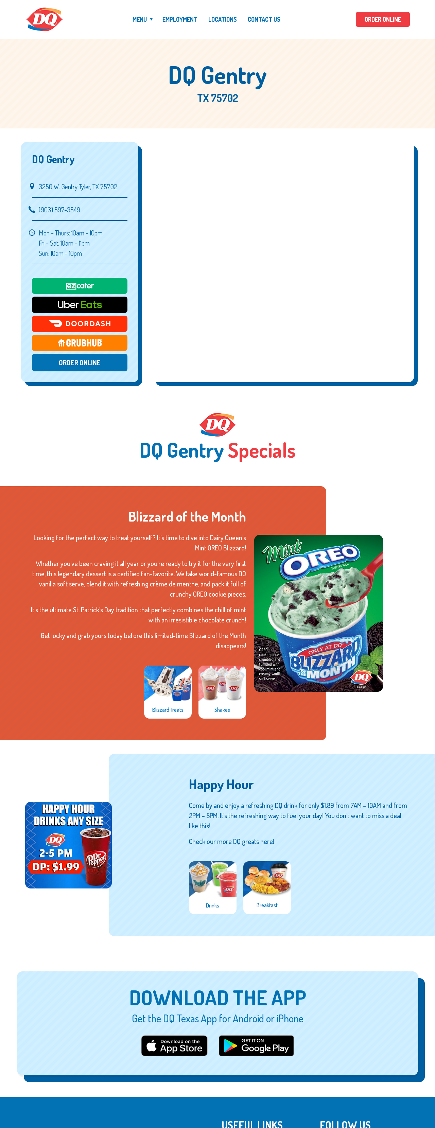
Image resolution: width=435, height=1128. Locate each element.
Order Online (80, 362)
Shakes (222, 709)
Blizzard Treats (168, 709)
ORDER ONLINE (383, 19)
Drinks (212, 905)
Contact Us (264, 19)
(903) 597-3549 (59, 209)
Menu (140, 19)
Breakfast (267, 905)
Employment (179, 19)
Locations (222, 19)
